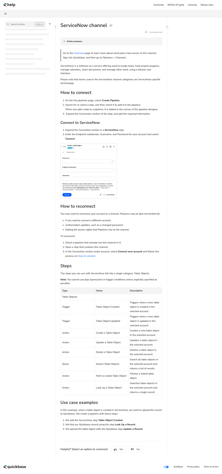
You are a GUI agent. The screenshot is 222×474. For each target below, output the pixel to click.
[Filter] (50, 24)
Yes (118, 449)
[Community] (158, 4)
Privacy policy (193, 466)
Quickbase (178, 466)
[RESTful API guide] (176, 4)
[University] (192, 4)
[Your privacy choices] (166, 467)
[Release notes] (207, 4)
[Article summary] (111, 41)
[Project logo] (9, 5)
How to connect (86, 256)
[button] (25, 24)
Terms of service (211, 466)
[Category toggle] (55, 26)
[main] (111, 238)
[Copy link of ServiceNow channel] (110, 25)
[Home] (5, 13)
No (135, 449)
